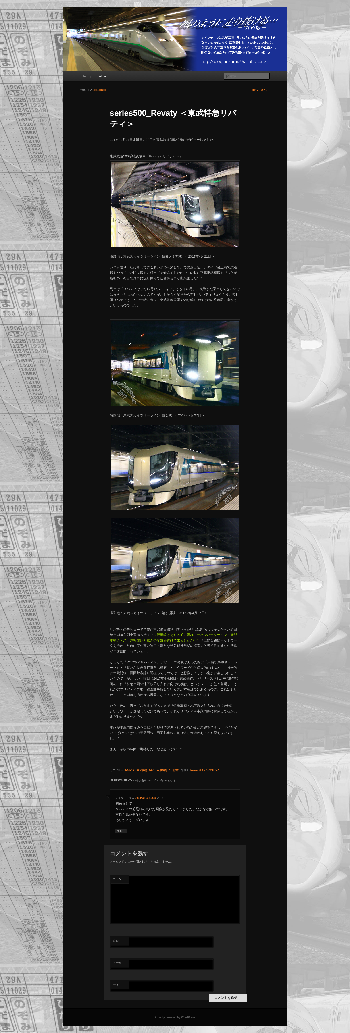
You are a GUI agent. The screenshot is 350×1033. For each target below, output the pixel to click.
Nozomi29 (196, 770)
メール (117, 962)
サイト (117, 985)
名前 (116, 941)
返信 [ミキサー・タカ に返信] (121, 831)
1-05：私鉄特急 (158, 770)
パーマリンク (212, 770)
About (103, 76)
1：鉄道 (174, 770)
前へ (253, 89)
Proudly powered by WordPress (175, 1017)
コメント (119, 879)
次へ (265, 89)
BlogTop (86, 76)
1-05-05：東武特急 (136, 770)
